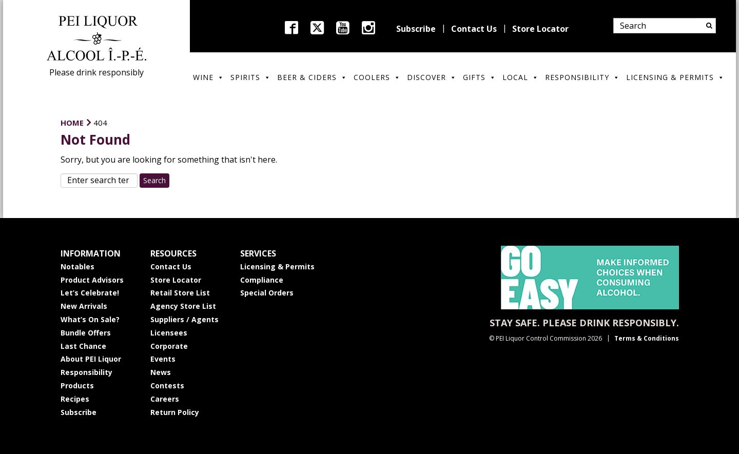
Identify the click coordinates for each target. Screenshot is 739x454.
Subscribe (416, 28)
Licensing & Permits (675, 77)
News (160, 372)
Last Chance (83, 346)
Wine (208, 77)
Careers (164, 399)
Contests (167, 385)
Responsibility (582, 77)
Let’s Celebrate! (90, 293)
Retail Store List (180, 293)
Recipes (75, 399)
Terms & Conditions (646, 338)
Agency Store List (183, 306)
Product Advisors (92, 280)
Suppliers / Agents (184, 319)
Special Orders (267, 293)
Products (77, 385)
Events (163, 359)
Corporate (169, 346)
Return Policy (174, 412)
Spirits (250, 77)
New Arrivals (84, 306)
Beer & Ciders (312, 77)
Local (520, 77)
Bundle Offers (86, 333)
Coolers (377, 77)
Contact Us (474, 28)
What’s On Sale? (90, 319)
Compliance (261, 280)
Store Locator (540, 28)
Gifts (479, 77)
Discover (432, 77)
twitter (317, 27)
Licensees (168, 333)
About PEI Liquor (91, 359)
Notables (77, 266)
